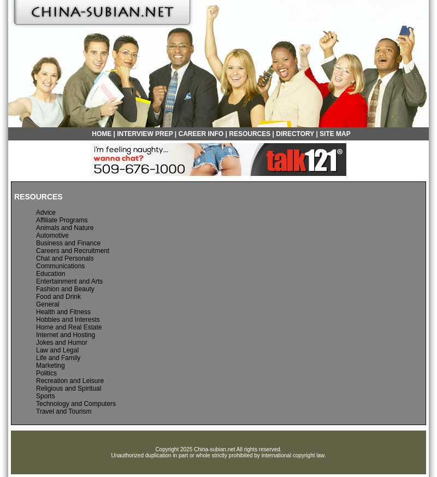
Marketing (50, 365)
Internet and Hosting (65, 335)
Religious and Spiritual (68, 388)
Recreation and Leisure (70, 381)
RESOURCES (249, 134)
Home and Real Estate (69, 327)
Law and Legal (57, 350)
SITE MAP (335, 134)
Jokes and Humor (61, 342)
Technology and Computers (76, 404)
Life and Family (58, 358)
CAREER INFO (201, 134)
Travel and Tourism (63, 411)
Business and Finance (68, 243)
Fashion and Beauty (65, 289)
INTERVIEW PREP (145, 134)
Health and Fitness (63, 312)
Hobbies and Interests (68, 319)
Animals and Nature (64, 228)
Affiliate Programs (61, 220)
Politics (46, 373)
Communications (60, 266)
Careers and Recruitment (72, 251)
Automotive (52, 235)
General (48, 304)
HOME (101, 134)
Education (50, 274)
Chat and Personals (64, 258)
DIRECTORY (295, 134)
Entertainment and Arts (69, 281)
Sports (45, 396)
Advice (46, 212)
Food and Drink (58, 297)
